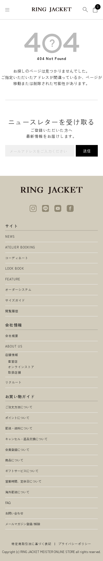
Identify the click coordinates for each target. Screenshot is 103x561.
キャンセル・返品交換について (26, 439)
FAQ (7, 502)
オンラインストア (21, 367)
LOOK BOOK (14, 268)
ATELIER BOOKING (20, 247)
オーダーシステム (18, 289)
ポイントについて (17, 417)
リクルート (13, 382)
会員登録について (17, 449)
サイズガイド (15, 300)
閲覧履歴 (11, 311)
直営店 (13, 361)
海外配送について (17, 492)
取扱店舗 (14, 372)
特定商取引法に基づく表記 (31, 543)
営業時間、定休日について (23, 481)
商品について (14, 460)
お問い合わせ (14, 513)
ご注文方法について (18, 407)
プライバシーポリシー (74, 543)
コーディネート (17, 258)
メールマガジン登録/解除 (22, 524)
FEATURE (13, 279)
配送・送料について (18, 428)
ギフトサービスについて (21, 471)
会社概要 (11, 335)
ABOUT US (14, 346)
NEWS (10, 236)
